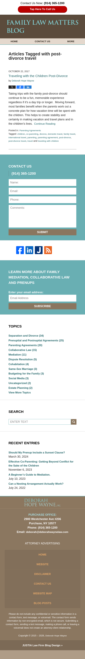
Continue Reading (45, 123)
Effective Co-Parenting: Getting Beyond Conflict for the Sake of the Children (41, 467)
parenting (40, 137)
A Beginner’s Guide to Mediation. (31, 479)
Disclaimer (42, 580)
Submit (42, 232)
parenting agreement (57, 137)
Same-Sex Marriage (24, 371)
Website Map (42, 601)
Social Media (19, 381)
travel (40, 141)
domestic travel (57, 134)
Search (73, 425)
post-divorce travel (26, 141)
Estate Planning (21, 391)
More (70, 41)
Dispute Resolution (24, 361)
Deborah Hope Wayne (56, 644)
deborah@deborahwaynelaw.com (47, 536)
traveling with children (59, 141)
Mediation (18, 355)
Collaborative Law (24, 351)
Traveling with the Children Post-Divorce (38, 76)
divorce (44, 134)
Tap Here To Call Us (42, 9)
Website (42, 570)
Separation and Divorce (27, 335)
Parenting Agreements (30, 130)
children (21, 134)
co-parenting (33, 134)
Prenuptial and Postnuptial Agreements (38, 340)
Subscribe (42, 306)
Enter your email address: (26, 292)
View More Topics (20, 396)
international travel (25, 137)
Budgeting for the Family (27, 376)
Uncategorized (20, 386)
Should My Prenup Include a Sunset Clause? (39, 456)
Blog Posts (42, 611)
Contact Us (42, 41)
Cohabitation (19, 365)
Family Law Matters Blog (42, 26)
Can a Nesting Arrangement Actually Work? (38, 488)
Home (14, 41)
